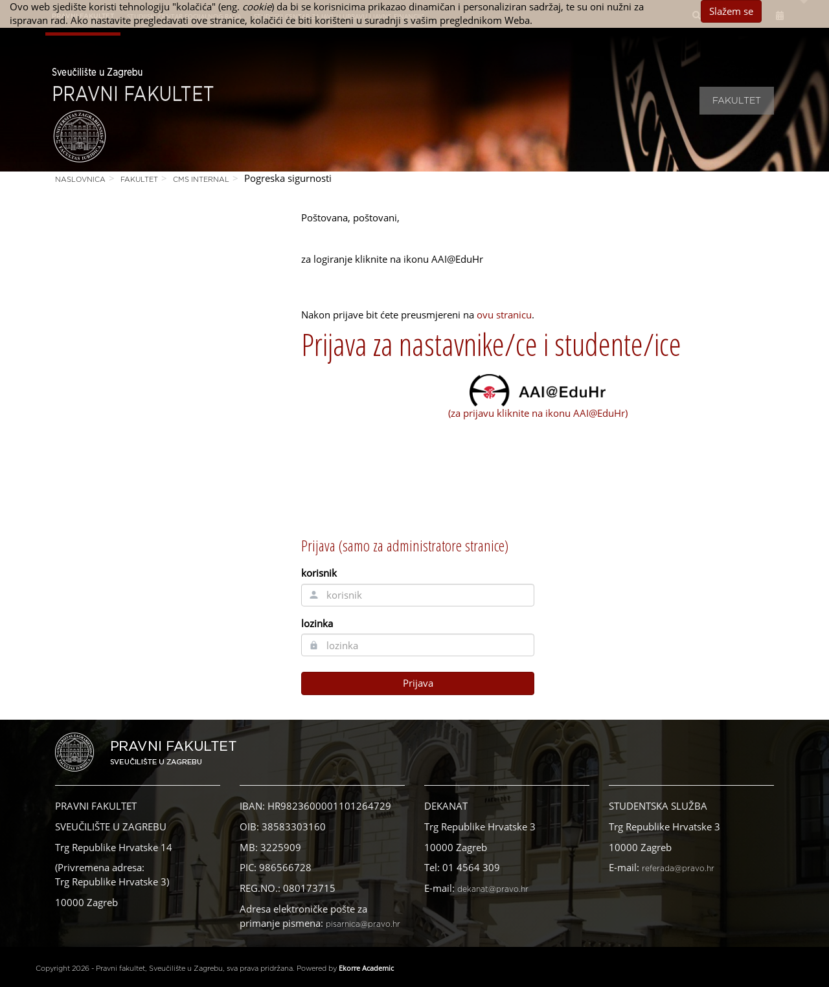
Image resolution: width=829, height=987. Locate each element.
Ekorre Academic (366, 968)
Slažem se (731, 11)
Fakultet (736, 100)
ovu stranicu (504, 314)
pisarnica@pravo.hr (363, 924)
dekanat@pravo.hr (492, 889)
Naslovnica (80, 179)
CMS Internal (201, 179)
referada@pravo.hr (678, 868)
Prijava (418, 682)
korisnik (319, 572)
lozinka (317, 623)
